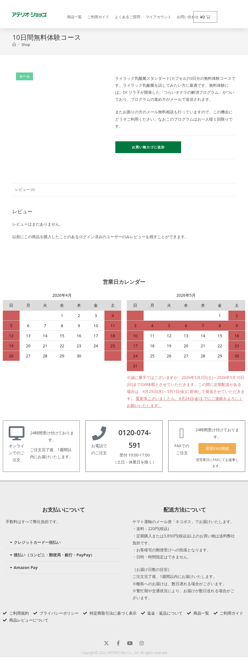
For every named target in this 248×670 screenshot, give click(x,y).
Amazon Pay (26, 567)
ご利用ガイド (98, 16)
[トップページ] (14, 44)
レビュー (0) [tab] (25, 189)
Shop (26, 44)
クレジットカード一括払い (37, 542)
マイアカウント (158, 16)
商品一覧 (74, 16)
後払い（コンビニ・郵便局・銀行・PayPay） (54, 554)
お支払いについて (63, 509)
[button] (63, 542)
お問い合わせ (188, 16)
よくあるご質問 (127, 16)
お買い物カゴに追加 (148, 147)
